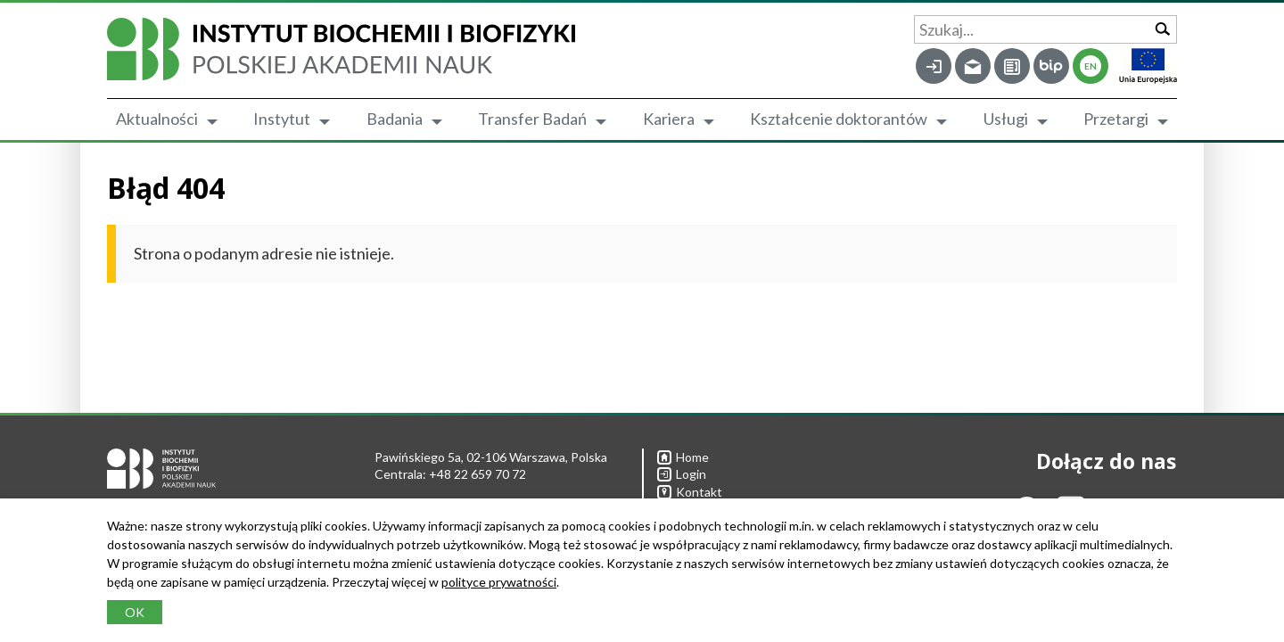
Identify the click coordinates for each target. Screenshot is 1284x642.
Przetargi (1115, 118)
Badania (394, 118)
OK (134, 612)
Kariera (669, 118)
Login (681, 474)
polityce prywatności (498, 581)
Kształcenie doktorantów (838, 118)
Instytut (281, 118)
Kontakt (689, 491)
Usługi (1006, 118)
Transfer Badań (532, 118)
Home (683, 457)
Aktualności (157, 118)
